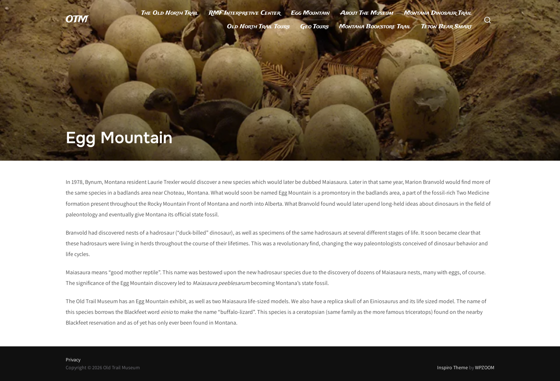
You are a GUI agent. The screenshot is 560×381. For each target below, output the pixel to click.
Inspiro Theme (452, 367)
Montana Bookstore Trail (375, 26)
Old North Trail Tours (258, 26)
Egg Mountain (310, 13)
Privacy (73, 359)
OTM (77, 19)
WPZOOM (484, 367)
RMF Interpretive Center (244, 13)
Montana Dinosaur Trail (438, 13)
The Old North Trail (169, 13)
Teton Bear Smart (446, 26)
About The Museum (367, 13)
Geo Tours (314, 26)
